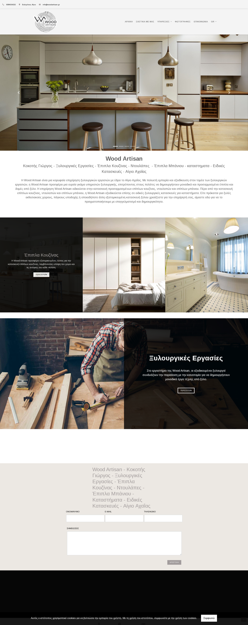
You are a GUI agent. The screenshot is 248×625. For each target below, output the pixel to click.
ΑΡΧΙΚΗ (129, 21)
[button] (18, 93)
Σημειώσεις (73, 528)
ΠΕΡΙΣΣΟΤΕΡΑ (41, 275)
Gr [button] (213, 21)
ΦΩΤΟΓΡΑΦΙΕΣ (183, 21)
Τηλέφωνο (150, 511)
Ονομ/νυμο (73, 511)
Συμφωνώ (209, 618)
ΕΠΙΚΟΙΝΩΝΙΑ (201, 21)
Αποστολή (174, 562)
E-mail (108, 511)
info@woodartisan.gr (51, 5)
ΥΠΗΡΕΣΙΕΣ (163, 21)
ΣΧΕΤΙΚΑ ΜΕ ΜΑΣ (145, 21)
